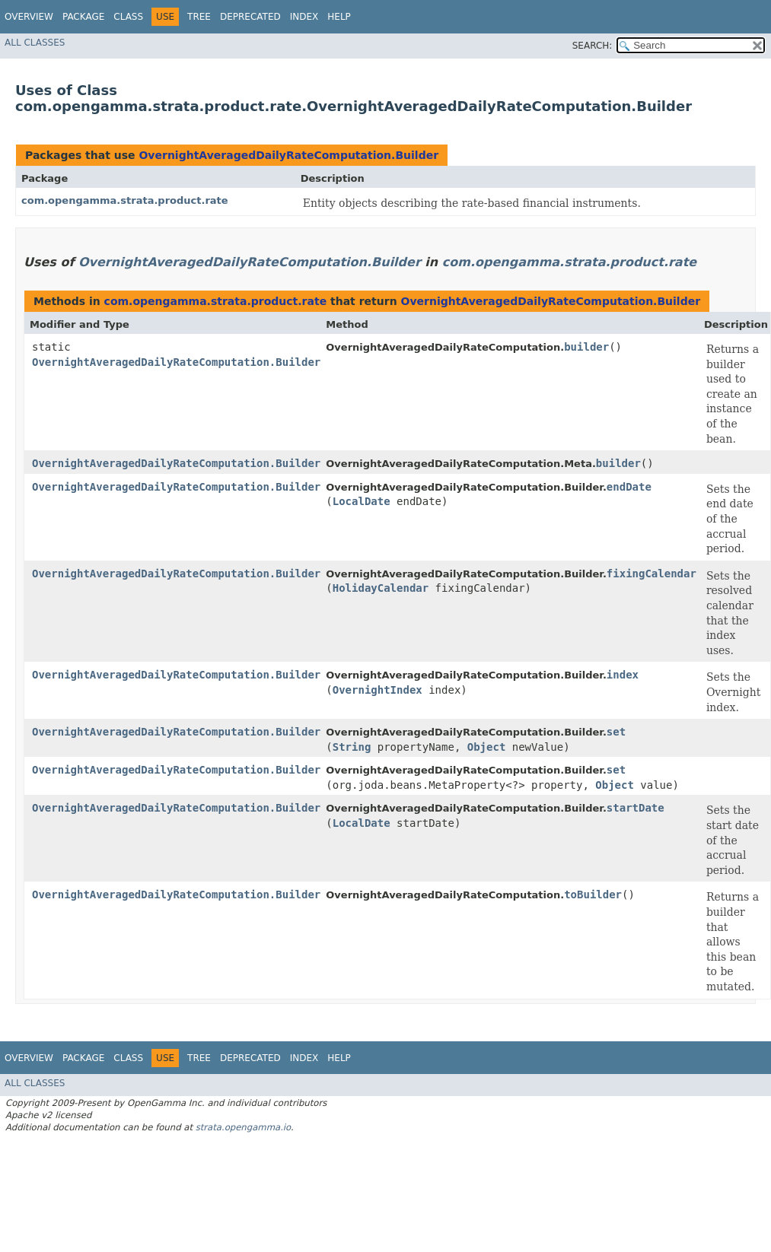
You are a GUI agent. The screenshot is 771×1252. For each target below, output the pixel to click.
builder (586, 347)
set (616, 732)
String (352, 747)
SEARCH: (592, 45)
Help (339, 16)
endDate (629, 487)
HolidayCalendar (381, 588)
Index (304, 16)
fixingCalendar (651, 573)
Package (83, 16)
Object (486, 747)
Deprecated (250, 16)
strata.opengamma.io (243, 1127)
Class (128, 16)
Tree (199, 16)
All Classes (35, 42)
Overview (29, 16)
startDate (635, 808)
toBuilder (593, 894)
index (623, 675)
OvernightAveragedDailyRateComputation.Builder (288, 155)
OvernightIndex (377, 690)
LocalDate (361, 501)
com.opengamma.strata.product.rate (124, 200)
